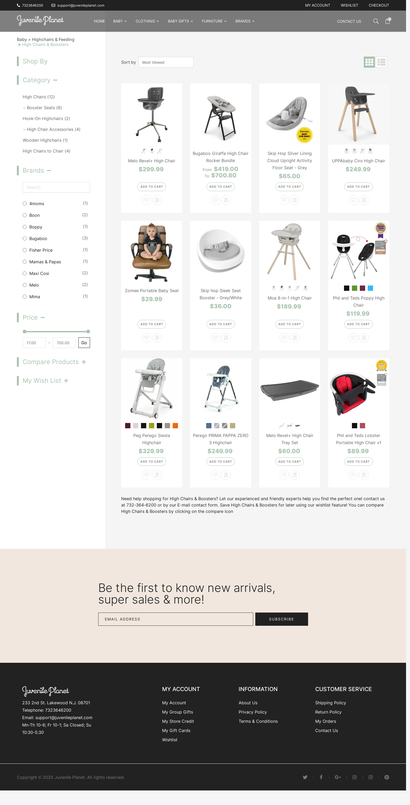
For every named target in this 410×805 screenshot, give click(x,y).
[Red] (362, 433)
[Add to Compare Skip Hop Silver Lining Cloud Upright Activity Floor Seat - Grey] (295, 204)
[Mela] (151, 433)
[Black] (346, 291)
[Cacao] (143, 433)
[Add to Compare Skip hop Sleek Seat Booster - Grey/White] (226, 345)
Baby (118, 21)
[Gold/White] (232, 433)
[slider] (24, 331)
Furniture (212, 21)
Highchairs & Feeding (53, 39)
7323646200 (58, 721)
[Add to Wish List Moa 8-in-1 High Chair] (284, 345)
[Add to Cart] (151, 190)
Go (83, 342)
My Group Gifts (177, 723)
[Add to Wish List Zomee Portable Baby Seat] (146, 345)
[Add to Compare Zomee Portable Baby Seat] (157, 345)
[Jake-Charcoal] (370, 150)
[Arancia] (175, 433)
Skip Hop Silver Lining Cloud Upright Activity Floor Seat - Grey (289, 160)
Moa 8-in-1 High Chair (290, 302)
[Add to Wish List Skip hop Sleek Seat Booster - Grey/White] (215, 345)
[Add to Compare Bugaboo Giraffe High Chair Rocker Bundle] (226, 204)
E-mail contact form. (198, 516)
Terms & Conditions (258, 732)
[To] (63, 342)
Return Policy (328, 723)
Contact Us (349, 21)
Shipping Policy (330, 714)
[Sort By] (166, 62)
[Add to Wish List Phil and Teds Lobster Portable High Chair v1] (353, 486)
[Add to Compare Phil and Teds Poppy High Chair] (364, 345)
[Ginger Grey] (167, 433)
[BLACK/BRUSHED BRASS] (151, 150)
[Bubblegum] (370, 291)
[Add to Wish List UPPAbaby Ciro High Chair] (353, 204)
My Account (174, 714)
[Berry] (128, 433)
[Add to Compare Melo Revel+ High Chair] (157, 204)
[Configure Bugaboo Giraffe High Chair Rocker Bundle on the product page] (220, 190)
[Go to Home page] (42, 20)
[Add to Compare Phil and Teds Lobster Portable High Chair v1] (364, 486)
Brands (243, 21)
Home (99, 21)
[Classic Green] (289, 291)
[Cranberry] (362, 291)
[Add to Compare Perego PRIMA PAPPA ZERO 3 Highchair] (226, 486)
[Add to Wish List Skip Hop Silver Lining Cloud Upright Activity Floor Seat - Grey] (284, 204)
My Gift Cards (176, 742)
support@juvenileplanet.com (63, 729)
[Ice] (136, 433)
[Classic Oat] (274, 291)
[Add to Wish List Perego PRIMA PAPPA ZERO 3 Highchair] (215, 486)
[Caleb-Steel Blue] (346, 150)
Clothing (145, 21)
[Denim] (208, 433)
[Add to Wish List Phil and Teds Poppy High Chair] (353, 345)
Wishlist (349, 5)
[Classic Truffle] (305, 291)
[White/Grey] (297, 433)
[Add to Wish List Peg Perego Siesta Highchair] (146, 486)
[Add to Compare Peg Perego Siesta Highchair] (157, 486)
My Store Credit (178, 732)
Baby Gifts (178, 21)
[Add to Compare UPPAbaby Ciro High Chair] (364, 204)
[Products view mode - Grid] (369, 62)
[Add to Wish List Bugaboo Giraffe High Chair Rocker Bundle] (215, 204)
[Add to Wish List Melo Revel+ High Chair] (146, 204)
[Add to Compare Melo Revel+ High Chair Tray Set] (295, 486)
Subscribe (281, 630)
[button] (53, 80)
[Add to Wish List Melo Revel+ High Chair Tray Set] (284, 486)
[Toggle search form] (371, 21)
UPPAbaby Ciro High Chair (358, 160)
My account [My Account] (317, 5)
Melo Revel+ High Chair (151, 160)
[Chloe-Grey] (354, 150)
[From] (34, 342)
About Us (248, 714)
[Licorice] (159, 433)
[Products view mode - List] (381, 62)
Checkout (379, 5)
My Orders (325, 732)
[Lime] (354, 291)
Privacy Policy (253, 723)
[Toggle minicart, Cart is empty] (385, 21)
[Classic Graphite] (282, 291)
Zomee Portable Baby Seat (152, 294)
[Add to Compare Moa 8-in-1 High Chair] (295, 345)
